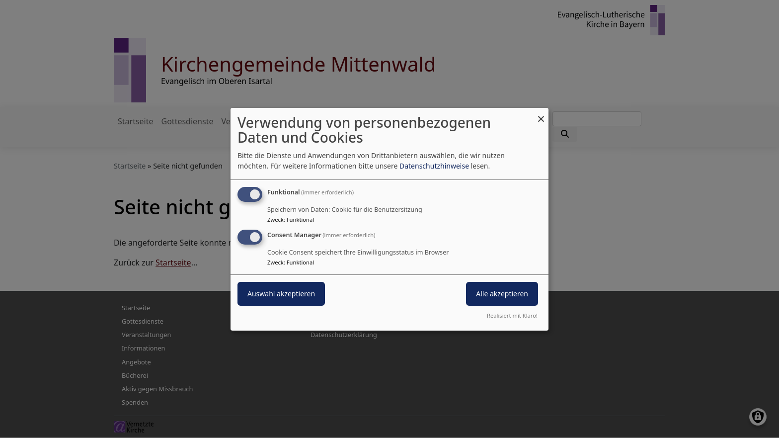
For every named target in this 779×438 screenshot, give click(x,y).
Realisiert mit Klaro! (512, 315)
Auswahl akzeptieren (281, 293)
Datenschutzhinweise (434, 166)
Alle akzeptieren (502, 293)
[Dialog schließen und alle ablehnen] (541, 113)
